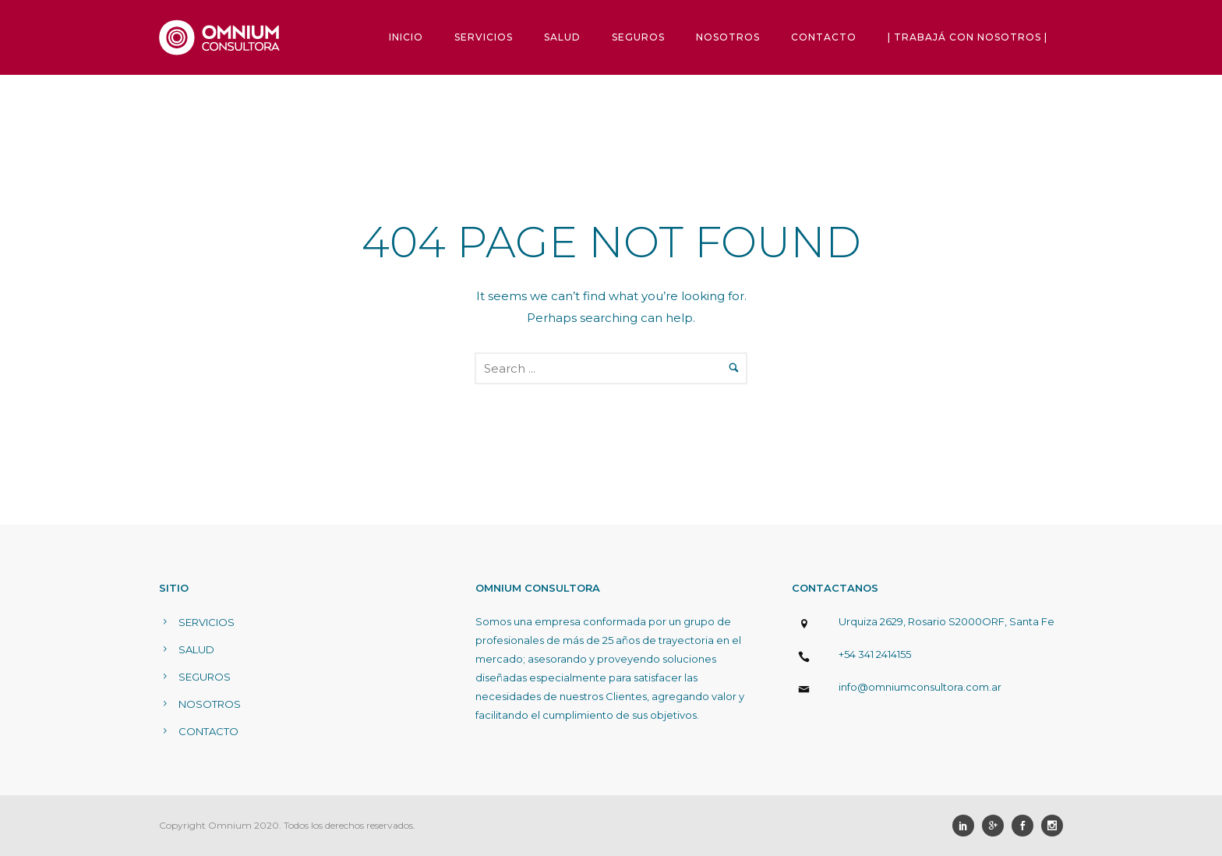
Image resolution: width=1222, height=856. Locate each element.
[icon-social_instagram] (1052, 826)
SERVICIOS (483, 37)
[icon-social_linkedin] (967, 826)
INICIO (406, 37)
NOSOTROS (728, 37)
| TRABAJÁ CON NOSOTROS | (967, 37)
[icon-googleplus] (997, 826)
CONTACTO (823, 37)
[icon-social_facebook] (1026, 826)
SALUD (562, 37)
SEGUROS (638, 37)
